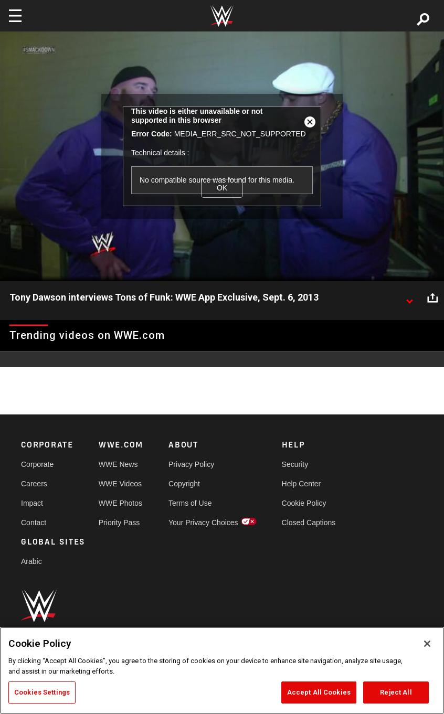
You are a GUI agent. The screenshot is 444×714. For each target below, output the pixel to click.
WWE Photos (120, 503)
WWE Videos (120, 483)
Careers (34, 483)
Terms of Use (190, 503)
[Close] (427, 643)
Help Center (301, 483)
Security (295, 464)
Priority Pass (119, 522)
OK (222, 188)
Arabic (31, 561)
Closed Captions (309, 522)
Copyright (184, 483)
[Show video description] (409, 298)
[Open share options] (432, 298)
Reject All (395, 692)
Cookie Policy (304, 503)
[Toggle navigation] (15, 16)
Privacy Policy (191, 464)
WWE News (118, 464)
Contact (33, 522)
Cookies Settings (42, 692)
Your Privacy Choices (203, 522)
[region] (222, 670)
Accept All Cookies (319, 692)
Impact (32, 503)
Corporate (37, 464)
